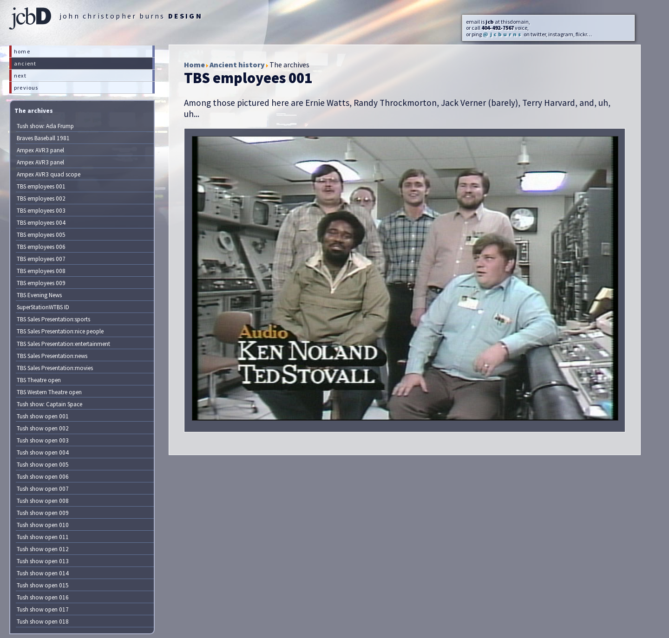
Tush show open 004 (43, 452)
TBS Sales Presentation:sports (53, 319)
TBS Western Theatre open (49, 392)
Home (194, 64)
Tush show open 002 (43, 428)
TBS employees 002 (41, 198)
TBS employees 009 (41, 283)
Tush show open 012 (43, 549)
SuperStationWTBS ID (43, 307)
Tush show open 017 (43, 609)
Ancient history (237, 64)
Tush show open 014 (43, 573)
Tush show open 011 (43, 537)
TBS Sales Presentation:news (52, 356)
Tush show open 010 (43, 525)
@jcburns (503, 34)
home (22, 51)
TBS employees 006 (41, 247)
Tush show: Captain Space (49, 404)
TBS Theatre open (39, 380)
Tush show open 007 (43, 489)
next (20, 75)
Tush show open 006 (43, 477)
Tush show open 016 (43, 597)
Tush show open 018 (43, 621)
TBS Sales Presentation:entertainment (63, 344)
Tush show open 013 (43, 561)
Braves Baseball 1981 (43, 138)
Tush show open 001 (43, 416)
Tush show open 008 (43, 501)
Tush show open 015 (43, 585)
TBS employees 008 (41, 271)
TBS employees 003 (41, 211)
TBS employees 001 (41, 186)
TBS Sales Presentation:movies (55, 368)
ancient (25, 63)
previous (26, 87)
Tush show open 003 (43, 440)
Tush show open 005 (43, 465)
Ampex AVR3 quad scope (48, 174)
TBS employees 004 (41, 223)
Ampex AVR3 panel (40, 150)
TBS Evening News (39, 295)
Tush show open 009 (43, 513)
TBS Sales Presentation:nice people (60, 331)
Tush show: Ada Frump (45, 126)
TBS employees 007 (41, 259)
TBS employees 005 (41, 235)
